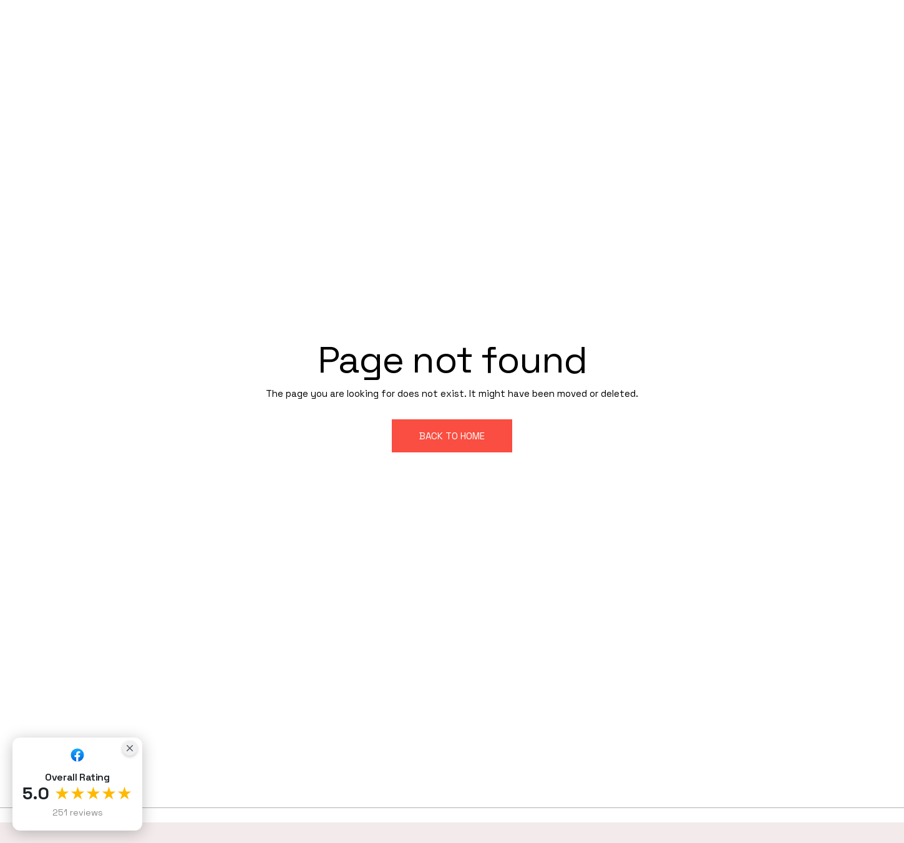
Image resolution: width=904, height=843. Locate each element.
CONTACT (860, 45)
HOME (417, 25)
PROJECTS (604, 25)
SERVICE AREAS (835, 25)
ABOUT (470, 25)
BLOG (663, 25)
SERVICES (532, 25)
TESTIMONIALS (736, 25)
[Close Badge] (129, 748)
